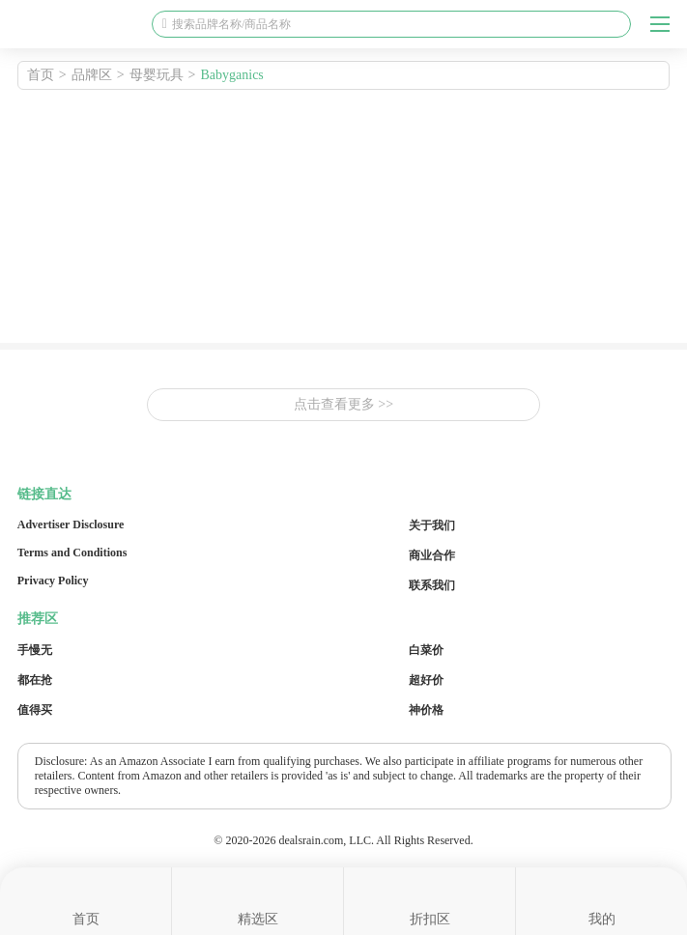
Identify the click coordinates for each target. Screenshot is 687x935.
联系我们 (432, 585)
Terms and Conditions (72, 552)
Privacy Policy (53, 580)
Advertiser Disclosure (71, 524)
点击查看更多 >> (343, 404)
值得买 (34, 710)
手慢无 (34, 650)
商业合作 (432, 555)
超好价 (426, 680)
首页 (40, 75)
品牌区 (92, 75)
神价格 (426, 710)
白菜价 (426, 650)
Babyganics (232, 75)
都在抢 (34, 680)
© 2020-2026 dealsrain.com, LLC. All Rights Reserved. (343, 840)
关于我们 (432, 525)
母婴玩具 (156, 75)
